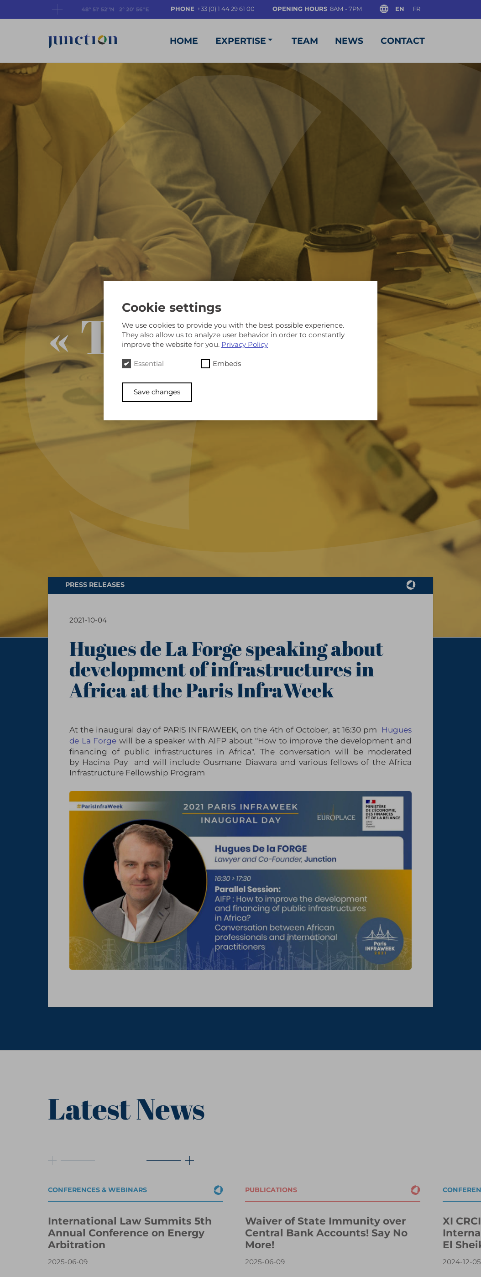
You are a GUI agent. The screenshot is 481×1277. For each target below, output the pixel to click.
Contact (402, 39)
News (349, 39)
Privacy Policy (245, 344)
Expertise (243, 39)
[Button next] (165, 1157)
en (399, 8)
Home (182, 39)
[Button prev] (72, 1157)
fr (416, 8)
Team (304, 39)
